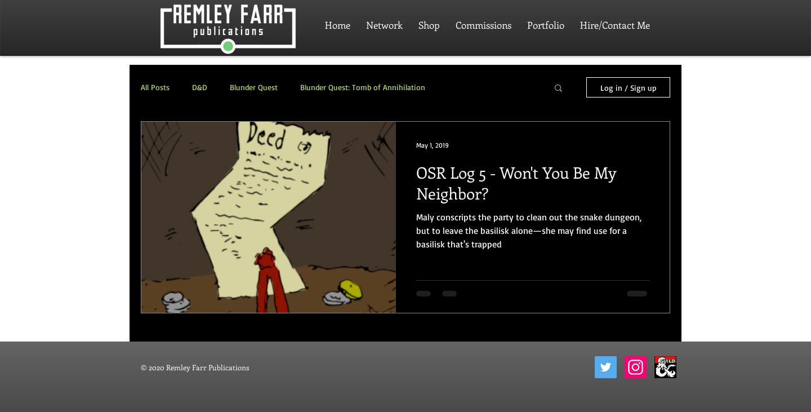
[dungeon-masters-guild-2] (665, 367)
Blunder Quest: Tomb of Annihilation (362, 87)
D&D (199, 87)
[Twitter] (606, 367)
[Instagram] (636, 367)
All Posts (155, 87)
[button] (558, 89)
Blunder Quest (254, 87)
